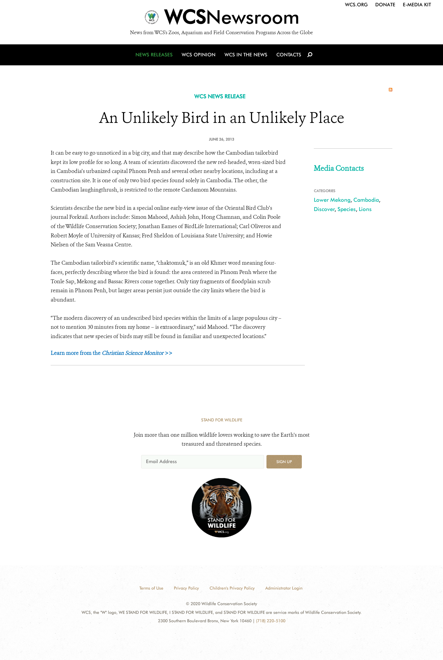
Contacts (288, 55)
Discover (324, 209)
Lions (365, 209)
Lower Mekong (332, 200)
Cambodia (366, 200)
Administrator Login (283, 588)
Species (346, 209)
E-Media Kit (417, 4)
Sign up (284, 461)
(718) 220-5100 (270, 620)
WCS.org (356, 4)
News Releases (154, 55)
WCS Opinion (199, 55)
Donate (385, 4)
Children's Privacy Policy (232, 588)
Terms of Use (151, 588)
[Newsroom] (221, 18)
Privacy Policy (186, 588)
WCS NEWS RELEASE (219, 96)
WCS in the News (245, 55)
